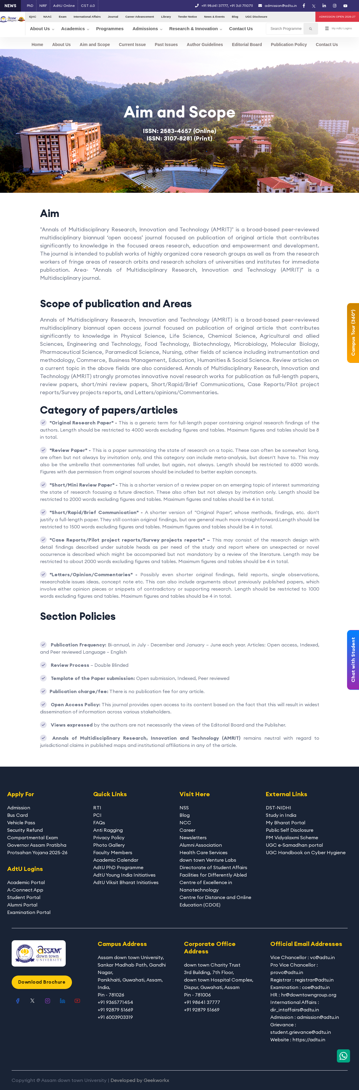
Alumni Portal (22, 905)
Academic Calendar (115, 860)
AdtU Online (64, 5)
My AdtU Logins (338, 28)
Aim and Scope (95, 44)
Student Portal (23, 897)
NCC (185, 822)
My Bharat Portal (285, 822)
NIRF (43, 5)
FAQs (99, 822)
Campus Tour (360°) (353, 333)
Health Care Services (204, 852)
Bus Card (17, 815)
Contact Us (327, 44)
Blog (185, 815)
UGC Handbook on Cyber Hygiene (306, 852)
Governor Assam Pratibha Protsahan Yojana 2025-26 (37, 848)
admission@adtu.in (277, 5)
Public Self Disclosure (289, 830)
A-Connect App (25, 890)
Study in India (281, 815)
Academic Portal (26, 882)
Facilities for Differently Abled (213, 875)
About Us (61, 44)
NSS (184, 808)
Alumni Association (201, 845)
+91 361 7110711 (241, 5)
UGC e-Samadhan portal (294, 845)
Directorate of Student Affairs (213, 867)
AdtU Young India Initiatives (124, 875)
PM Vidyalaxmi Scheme (292, 837)
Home (37, 44)
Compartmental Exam (32, 837)
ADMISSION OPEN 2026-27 (337, 16)
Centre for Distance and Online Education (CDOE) (215, 901)
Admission (18, 808)
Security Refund (25, 830)
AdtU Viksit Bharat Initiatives (126, 882)
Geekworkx (156, 1080)
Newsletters (193, 837)
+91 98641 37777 (214, 5)
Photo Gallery (109, 845)
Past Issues (166, 44)
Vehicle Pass (21, 822)
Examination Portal (28, 912)
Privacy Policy (109, 837)
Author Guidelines (205, 44)
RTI (97, 808)
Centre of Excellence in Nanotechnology (206, 886)
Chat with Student (353, 660)
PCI (97, 815)
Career (187, 830)
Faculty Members (112, 852)
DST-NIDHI (278, 808)
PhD (30, 5)
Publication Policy (289, 44)
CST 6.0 (88, 5)
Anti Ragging (108, 830)
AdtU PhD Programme (118, 867)
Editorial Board (247, 44)
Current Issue (132, 44)
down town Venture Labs (208, 860)
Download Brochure (42, 982)
